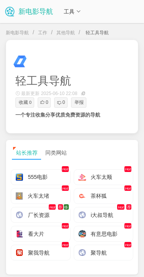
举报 (79, 102)
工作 (42, 32)
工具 (72, 11)
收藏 (25, 102)
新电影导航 (17, 32)
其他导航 (65, 32)
